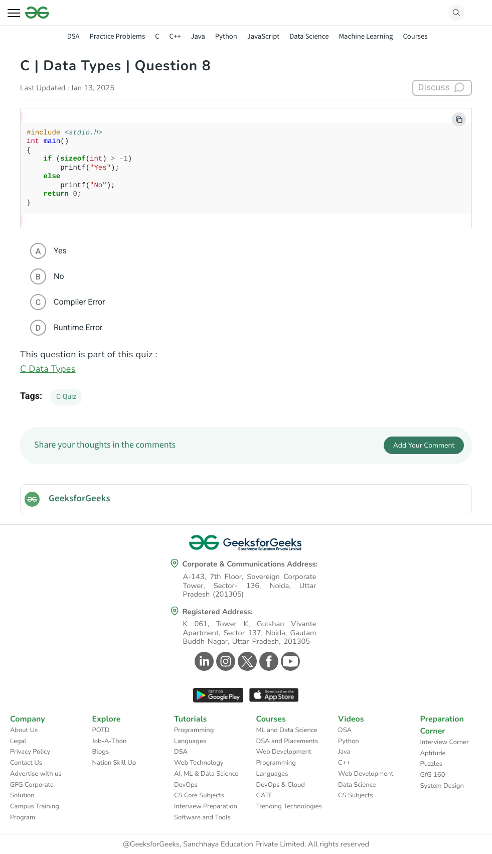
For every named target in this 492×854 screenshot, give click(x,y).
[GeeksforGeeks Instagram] (224, 661)
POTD (101, 730)
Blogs (100, 751)
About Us (24, 730)
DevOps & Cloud (280, 784)
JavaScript (263, 36)
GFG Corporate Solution (32, 790)
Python (226, 36)
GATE (264, 795)
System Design (442, 785)
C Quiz (66, 397)
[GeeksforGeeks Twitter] (246, 661)
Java (198, 36)
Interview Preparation (205, 806)
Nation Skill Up (114, 762)
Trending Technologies (289, 806)
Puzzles (431, 763)
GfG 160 (432, 774)
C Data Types (48, 369)
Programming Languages (194, 736)
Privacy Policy (30, 751)
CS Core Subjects (199, 795)
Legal (18, 741)
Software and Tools (202, 817)
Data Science (309, 36)
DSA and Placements (287, 741)
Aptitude (433, 753)
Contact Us (26, 762)
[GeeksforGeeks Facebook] (267, 661)
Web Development (283, 751)
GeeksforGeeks (79, 498)
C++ (175, 36)
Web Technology (198, 762)
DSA (73, 36)
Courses (415, 36)
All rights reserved (338, 844)
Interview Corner (444, 742)
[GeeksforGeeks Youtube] (289, 661)
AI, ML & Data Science (206, 773)
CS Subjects (355, 795)
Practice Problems (117, 36)
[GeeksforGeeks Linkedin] (203, 661)
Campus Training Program (34, 812)
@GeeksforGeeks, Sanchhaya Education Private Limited (213, 844)
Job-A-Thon (109, 741)
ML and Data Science (286, 730)
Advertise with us (36, 773)
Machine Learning (366, 36)
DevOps (186, 784)
